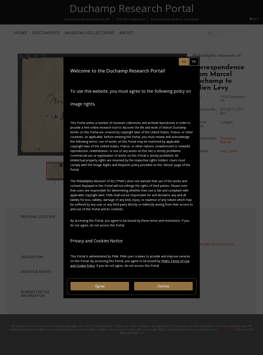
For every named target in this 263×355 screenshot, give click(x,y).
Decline (163, 286)
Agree (100, 286)
